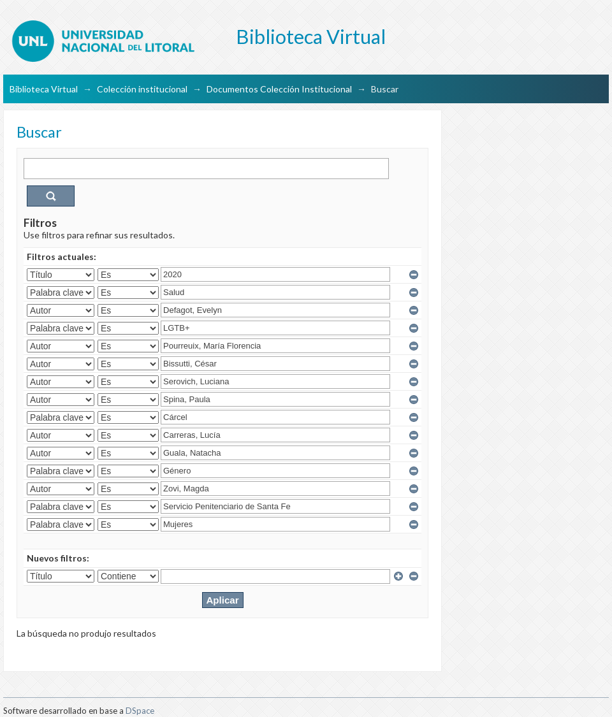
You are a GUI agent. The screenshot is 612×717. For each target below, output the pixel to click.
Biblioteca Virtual (44, 88)
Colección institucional (142, 88)
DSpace (140, 711)
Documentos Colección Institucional (279, 88)
